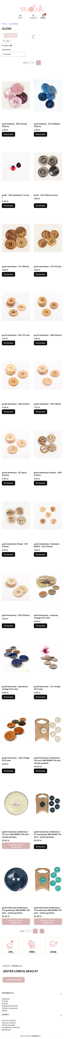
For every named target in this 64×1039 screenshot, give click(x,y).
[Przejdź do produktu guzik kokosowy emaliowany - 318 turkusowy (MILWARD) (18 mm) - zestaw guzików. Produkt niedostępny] (48, 879)
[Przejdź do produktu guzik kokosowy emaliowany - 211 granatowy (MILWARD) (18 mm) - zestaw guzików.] (48, 803)
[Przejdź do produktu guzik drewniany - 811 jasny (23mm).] (16, 444)
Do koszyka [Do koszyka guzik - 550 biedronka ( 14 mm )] (8, 206)
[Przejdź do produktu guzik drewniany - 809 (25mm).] (16, 375)
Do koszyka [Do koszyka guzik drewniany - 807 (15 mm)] (8, 343)
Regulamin (6, 999)
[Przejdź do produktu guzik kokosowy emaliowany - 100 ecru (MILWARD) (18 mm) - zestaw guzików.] (48, 729)
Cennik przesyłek (8, 1025)
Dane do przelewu (9, 1020)
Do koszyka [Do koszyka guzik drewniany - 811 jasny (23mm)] (8, 483)
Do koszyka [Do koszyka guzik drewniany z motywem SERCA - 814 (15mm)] (40, 554)
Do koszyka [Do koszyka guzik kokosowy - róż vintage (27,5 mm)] (40, 697)
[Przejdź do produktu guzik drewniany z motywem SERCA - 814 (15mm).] (48, 515)
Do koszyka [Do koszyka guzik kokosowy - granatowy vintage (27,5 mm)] (8, 697)
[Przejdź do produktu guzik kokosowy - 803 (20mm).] (16, 586)
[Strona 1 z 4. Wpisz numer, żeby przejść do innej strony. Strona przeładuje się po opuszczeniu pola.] (30, 63)
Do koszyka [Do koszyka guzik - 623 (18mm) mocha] (40, 206)
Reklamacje (6, 1030)
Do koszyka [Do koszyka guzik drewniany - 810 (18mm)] (40, 412)
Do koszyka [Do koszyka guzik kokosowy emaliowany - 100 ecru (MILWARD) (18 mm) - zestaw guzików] (40, 771)
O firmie (5, 1001)
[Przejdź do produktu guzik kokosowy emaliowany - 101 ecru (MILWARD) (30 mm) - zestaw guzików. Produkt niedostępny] (16, 803)
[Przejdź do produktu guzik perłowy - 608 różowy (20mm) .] (16, 95)
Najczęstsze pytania (10, 1006)
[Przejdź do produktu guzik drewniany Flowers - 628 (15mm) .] (48, 444)
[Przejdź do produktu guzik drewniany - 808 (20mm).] (48, 306)
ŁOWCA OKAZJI (14, 980)
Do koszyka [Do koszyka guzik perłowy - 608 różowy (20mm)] (8, 134)
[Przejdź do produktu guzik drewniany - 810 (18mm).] (48, 375)
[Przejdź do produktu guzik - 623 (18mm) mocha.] (48, 166)
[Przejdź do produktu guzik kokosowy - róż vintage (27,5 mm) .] (48, 658)
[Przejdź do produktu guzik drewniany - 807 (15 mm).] (16, 306)
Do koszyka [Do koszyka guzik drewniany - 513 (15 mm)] (40, 274)
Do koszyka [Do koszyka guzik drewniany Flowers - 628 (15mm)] (40, 483)
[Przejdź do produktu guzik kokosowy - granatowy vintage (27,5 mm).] (16, 658)
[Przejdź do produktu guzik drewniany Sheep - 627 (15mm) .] (16, 515)
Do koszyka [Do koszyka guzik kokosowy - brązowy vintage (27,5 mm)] (40, 626)
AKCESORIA (14, 24)
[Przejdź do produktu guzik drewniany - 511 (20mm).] (16, 238)
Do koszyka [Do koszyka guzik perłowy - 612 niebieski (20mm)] (40, 134)
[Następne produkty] (35, 931)
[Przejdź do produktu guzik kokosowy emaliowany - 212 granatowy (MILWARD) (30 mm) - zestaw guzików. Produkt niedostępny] (16, 879)
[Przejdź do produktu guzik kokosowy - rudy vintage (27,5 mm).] (16, 729)
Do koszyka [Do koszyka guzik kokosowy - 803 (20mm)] (8, 626)
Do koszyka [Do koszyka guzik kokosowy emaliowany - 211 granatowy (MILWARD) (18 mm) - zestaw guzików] (40, 847)
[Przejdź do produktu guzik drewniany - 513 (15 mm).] (48, 238)
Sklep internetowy (29, 1036)
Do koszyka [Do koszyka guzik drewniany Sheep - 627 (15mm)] (8, 554)
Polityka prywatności (10, 1008)
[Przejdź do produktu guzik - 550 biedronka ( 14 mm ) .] (16, 166)
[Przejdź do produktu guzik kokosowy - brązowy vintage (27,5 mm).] (48, 586)
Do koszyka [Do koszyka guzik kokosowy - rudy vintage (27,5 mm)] (8, 771)
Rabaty (4, 1010)
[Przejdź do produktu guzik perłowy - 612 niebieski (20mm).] (48, 95)
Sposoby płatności (9, 1023)
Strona (25, 63)
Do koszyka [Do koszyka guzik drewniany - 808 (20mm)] (40, 343)
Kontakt (5, 1003)
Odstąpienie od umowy (11, 1027)
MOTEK (4, 24)
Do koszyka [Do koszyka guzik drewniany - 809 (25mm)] (8, 412)
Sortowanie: (6, 50)
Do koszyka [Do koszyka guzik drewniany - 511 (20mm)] (8, 274)
